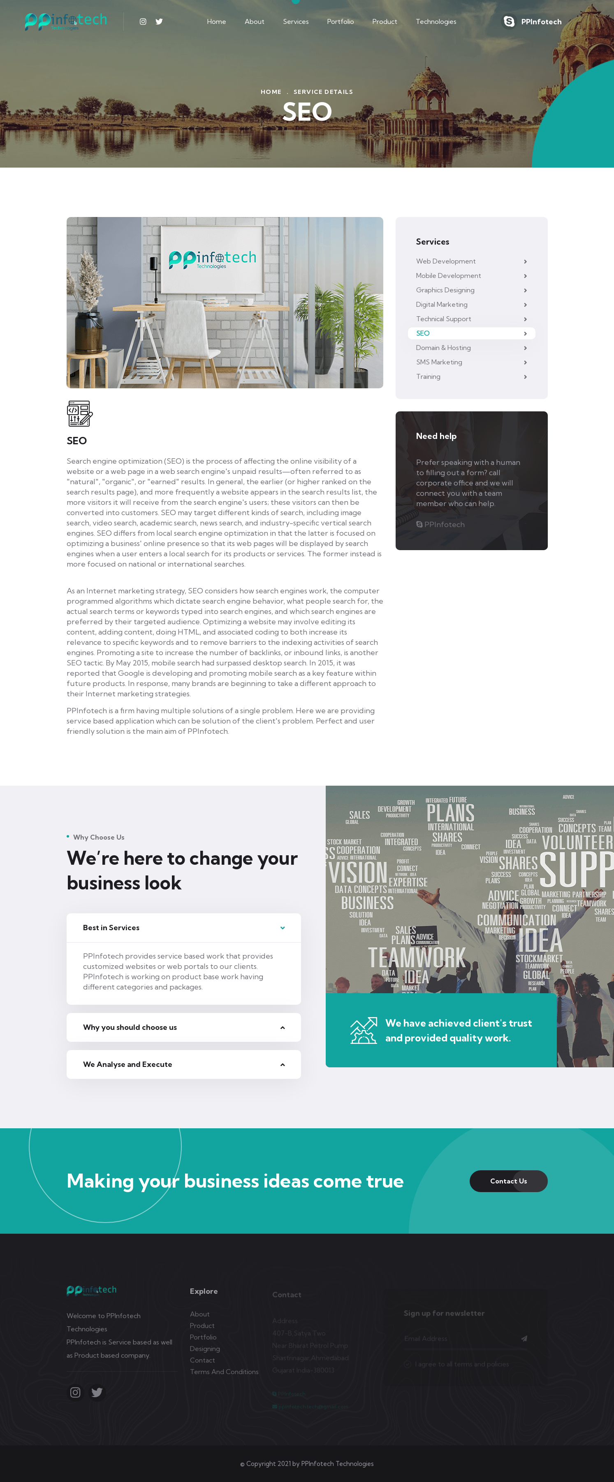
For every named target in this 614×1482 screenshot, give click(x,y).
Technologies (436, 21)
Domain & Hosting (471, 347)
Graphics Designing (471, 290)
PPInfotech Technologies (337, 1464)
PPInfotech (541, 21)
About (254, 21)
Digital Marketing (471, 304)
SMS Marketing (471, 362)
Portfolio (340, 21)
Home (216, 21)
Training (471, 376)
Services (296, 21)
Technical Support (471, 319)
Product (385, 21)
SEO (471, 333)
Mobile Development (471, 275)
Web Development (471, 261)
